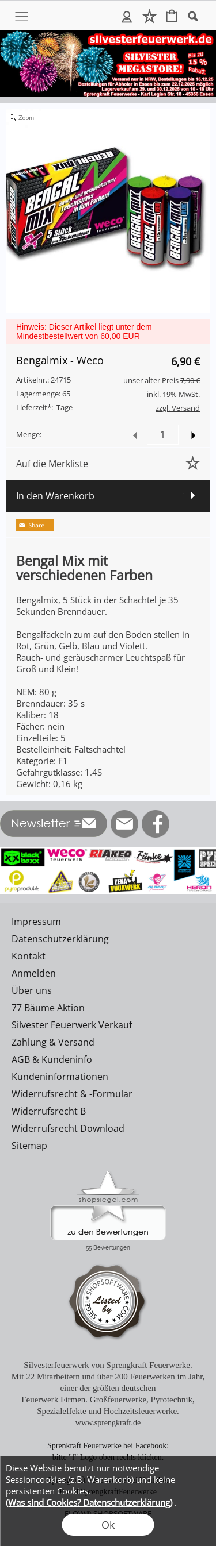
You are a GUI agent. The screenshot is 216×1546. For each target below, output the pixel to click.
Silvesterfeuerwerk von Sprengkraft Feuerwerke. (108, 1365)
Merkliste (149, 16)
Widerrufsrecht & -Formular (72, 1094)
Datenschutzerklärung (60, 938)
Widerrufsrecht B (49, 1111)
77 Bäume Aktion (48, 1007)
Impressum (36, 921)
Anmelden (127, 16)
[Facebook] (155, 823)
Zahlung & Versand (53, 1042)
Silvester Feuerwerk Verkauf (72, 1025)
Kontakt (29, 956)
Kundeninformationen (60, 1076)
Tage (44, 407)
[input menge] (163, 435)
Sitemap (29, 1145)
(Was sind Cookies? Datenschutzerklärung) (89, 1502)
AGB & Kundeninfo (52, 1059)
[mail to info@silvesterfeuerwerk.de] (124, 823)
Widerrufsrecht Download (68, 1128)
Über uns (32, 990)
